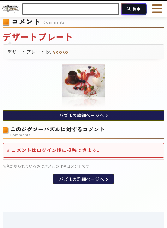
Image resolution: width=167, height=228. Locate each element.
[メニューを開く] (157, 9)
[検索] (134, 9)
